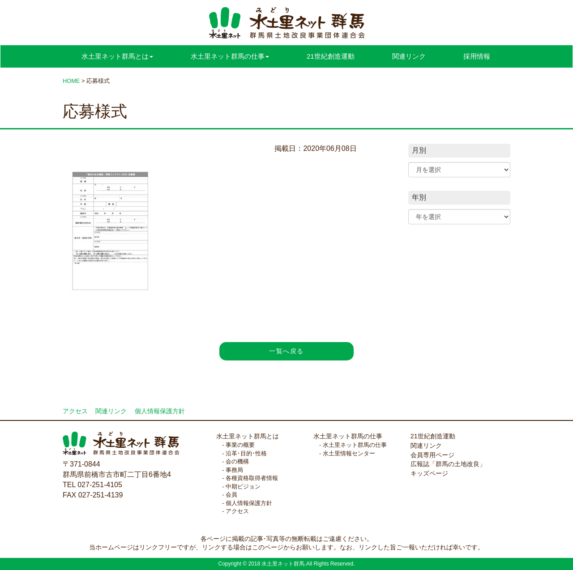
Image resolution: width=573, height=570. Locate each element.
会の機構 (237, 461)
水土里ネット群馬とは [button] (117, 56)
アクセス (75, 411)
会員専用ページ (432, 455)
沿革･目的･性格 (246, 453)
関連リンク (409, 56)
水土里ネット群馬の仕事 (347, 436)
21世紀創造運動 (331, 56)
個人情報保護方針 (160, 411)
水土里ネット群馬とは (247, 436)
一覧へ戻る (286, 351)
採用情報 (476, 56)
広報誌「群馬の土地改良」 (448, 463)
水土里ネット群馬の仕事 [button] (230, 56)
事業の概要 (240, 444)
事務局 (234, 470)
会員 (231, 494)
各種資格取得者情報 (252, 478)
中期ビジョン (243, 486)
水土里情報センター (349, 453)
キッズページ (429, 473)
